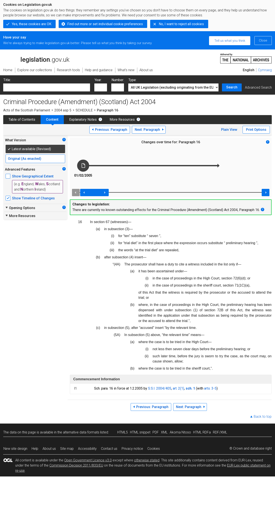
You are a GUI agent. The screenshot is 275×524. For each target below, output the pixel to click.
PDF (156, 432)
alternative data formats (81, 432)
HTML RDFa (202, 432)
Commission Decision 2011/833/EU (76, 465)
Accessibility (87, 449)
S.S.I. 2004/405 (159, 388)
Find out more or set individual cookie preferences (105, 24)
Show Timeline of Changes (33, 198)
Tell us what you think (229, 41)
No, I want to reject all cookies (181, 24)
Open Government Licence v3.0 (88, 460)
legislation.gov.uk (36, 58)
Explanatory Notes (83, 119)
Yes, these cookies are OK (31, 24)
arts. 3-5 (210, 388)
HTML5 (122, 432)
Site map (67, 449)
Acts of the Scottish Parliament (26, 110)
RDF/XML (220, 432)
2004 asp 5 (62, 110)
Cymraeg (265, 70)
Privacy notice (132, 449)
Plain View (229, 130)
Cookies (153, 449)
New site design (15, 449)
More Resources (122, 119)
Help (35, 449)
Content (52, 119)
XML (164, 432)
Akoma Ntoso (180, 432)
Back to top (263, 417)
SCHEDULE (84, 110)
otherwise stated (146, 460)
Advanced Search (258, 87)
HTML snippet (140, 432)
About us (49, 449)
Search (231, 87)
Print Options (256, 130)
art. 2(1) (178, 388)
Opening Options (20, 208)
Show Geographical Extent (32, 176)
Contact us (109, 449)
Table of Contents (22, 119)
